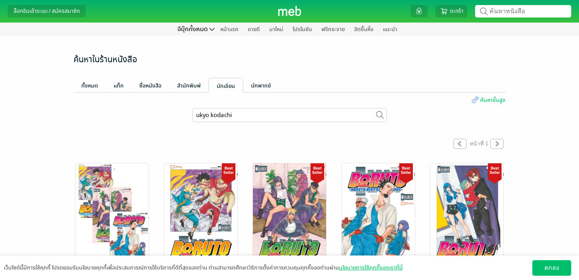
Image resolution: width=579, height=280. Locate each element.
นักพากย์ (261, 86)
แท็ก (119, 86)
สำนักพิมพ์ (189, 86)
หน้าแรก (229, 29)
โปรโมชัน (302, 29)
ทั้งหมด (89, 86)
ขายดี (254, 29)
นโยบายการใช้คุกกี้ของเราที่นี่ (371, 268)
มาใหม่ (276, 29)
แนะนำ (390, 29)
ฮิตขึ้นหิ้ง (364, 29)
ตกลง (551, 267)
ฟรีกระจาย (333, 29)
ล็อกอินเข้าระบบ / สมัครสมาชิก (47, 11)
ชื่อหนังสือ (150, 86)
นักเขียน (226, 86)
